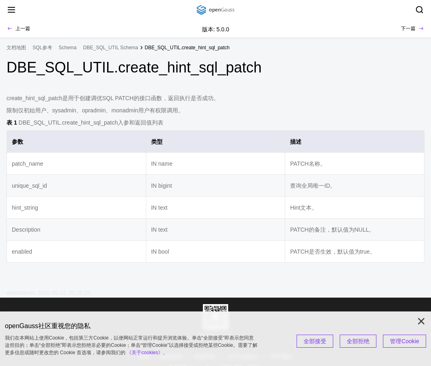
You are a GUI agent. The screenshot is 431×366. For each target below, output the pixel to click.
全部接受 (314, 341)
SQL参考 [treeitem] (42, 47)
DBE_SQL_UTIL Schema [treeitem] (110, 47)
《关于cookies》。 (147, 352)
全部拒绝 (358, 341)
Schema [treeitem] (68, 47)
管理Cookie (404, 341)
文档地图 (16, 47)
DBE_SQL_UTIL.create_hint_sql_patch (187, 47)
